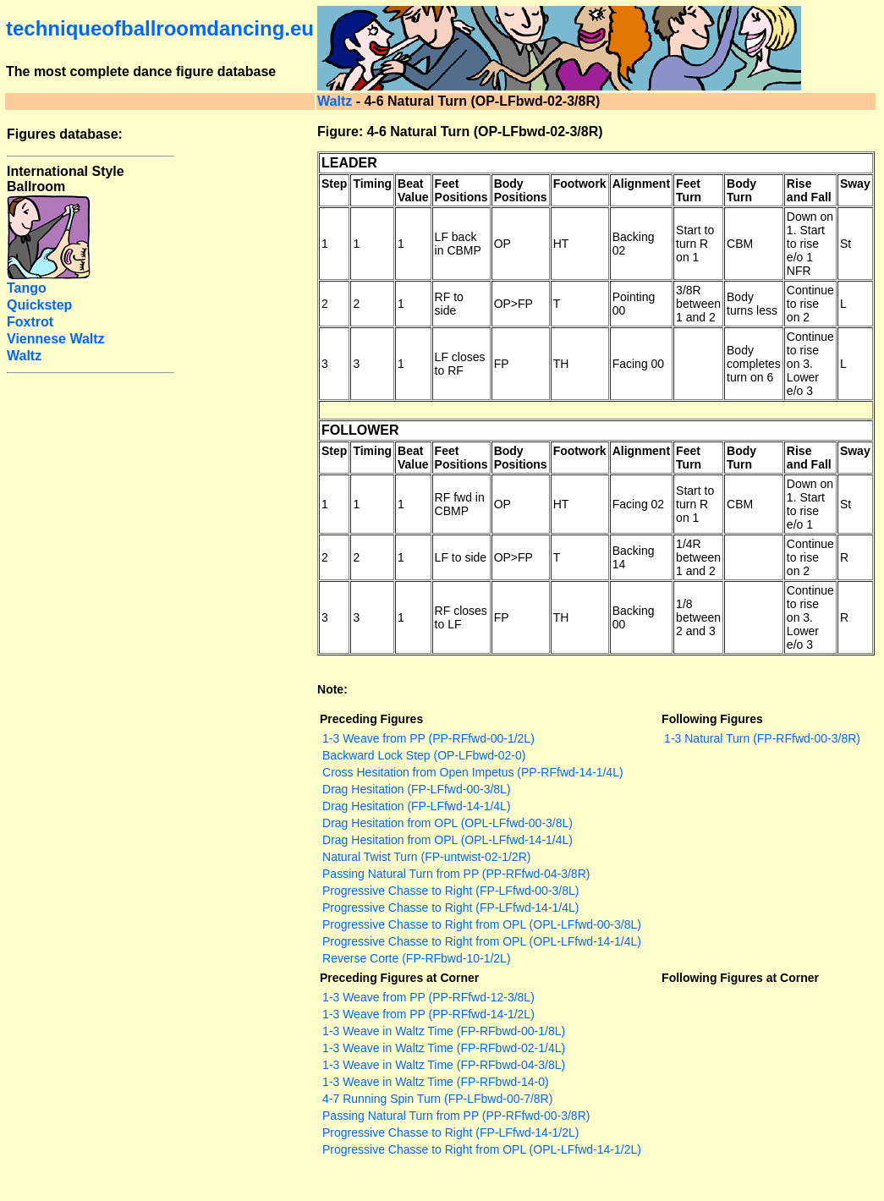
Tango (27, 288)
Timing (372, 183)
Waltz (334, 101)
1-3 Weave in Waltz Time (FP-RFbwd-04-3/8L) (443, 1065)
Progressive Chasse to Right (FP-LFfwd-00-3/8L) (450, 890)
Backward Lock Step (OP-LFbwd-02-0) (423, 755)
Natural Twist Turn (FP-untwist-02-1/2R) (426, 857)
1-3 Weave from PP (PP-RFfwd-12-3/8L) (428, 997)
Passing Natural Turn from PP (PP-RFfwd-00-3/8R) (456, 1115)
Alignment (641, 183)
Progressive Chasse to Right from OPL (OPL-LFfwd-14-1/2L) (481, 1149)
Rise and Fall (809, 190)
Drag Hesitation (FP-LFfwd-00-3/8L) (416, 789)
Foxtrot (30, 322)
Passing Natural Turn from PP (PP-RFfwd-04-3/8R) (456, 873)
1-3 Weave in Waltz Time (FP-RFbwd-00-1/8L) (443, 1031)
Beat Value (413, 190)
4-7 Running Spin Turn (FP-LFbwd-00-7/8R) (437, 1098)
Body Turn (741, 190)
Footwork (580, 183)
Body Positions (520, 190)
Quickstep (39, 305)
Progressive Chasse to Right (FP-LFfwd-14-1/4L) (450, 907)
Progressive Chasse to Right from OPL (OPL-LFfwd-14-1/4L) (481, 941)
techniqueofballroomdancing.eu (160, 28)
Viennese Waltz (56, 339)
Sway (855, 183)
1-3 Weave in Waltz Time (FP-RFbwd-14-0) (435, 1082)
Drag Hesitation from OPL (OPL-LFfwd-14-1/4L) (447, 840)
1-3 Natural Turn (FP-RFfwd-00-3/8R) (762, 738)
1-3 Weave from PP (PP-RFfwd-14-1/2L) (428, 1014)
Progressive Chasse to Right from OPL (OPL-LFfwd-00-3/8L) (481, 924)
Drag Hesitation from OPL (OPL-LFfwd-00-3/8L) (447, 823)
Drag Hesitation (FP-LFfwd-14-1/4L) (416, 806)
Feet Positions (461, 190)
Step (334, 183)
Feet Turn (688, 190)
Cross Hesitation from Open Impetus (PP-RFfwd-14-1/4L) (472, 772)
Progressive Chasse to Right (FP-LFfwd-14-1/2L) (450, 1132)
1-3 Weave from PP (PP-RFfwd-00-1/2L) (428, 738)
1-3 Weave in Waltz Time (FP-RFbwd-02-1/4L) (443, 1048)
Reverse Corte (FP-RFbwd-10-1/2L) (416, 958)
